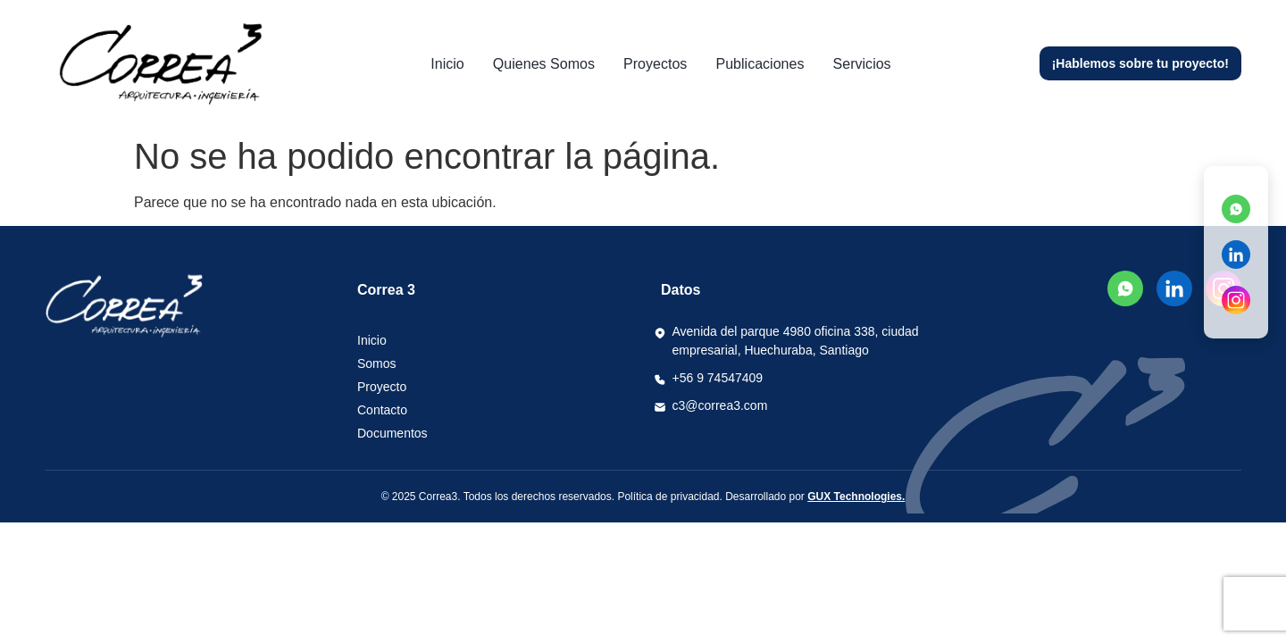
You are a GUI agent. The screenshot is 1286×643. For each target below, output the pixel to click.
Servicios (853, 63)
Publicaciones (755, 63)
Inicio (456, 63)
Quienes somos (548, 63)
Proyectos (655, 63)
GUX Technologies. (856, 496)
